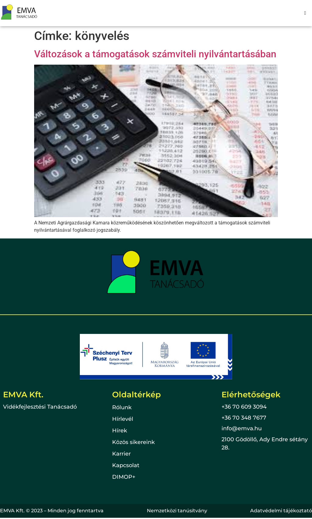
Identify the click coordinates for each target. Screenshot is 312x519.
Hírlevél (122, 419)
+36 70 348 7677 (244, 417)
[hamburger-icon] (305, 13)
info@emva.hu (242, 428)
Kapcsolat (125, 466)
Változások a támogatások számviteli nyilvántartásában (155, 54)
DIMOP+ (123, 477)
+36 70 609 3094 (244, 406)
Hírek (119, 431)
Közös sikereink (133, 442)
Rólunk (122, 408)
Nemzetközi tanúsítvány (177, 511)
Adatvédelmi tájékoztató (281, 511)
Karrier (121, 454)
